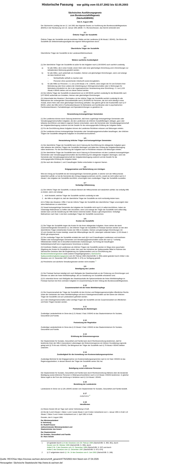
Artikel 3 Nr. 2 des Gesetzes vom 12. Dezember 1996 (67, 447)
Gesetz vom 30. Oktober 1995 (58, 445)
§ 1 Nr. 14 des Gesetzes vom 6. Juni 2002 (80, 452)
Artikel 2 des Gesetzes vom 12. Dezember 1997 (65, 449)
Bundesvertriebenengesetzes (52, 254)
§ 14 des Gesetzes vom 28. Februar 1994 (77, 443)
